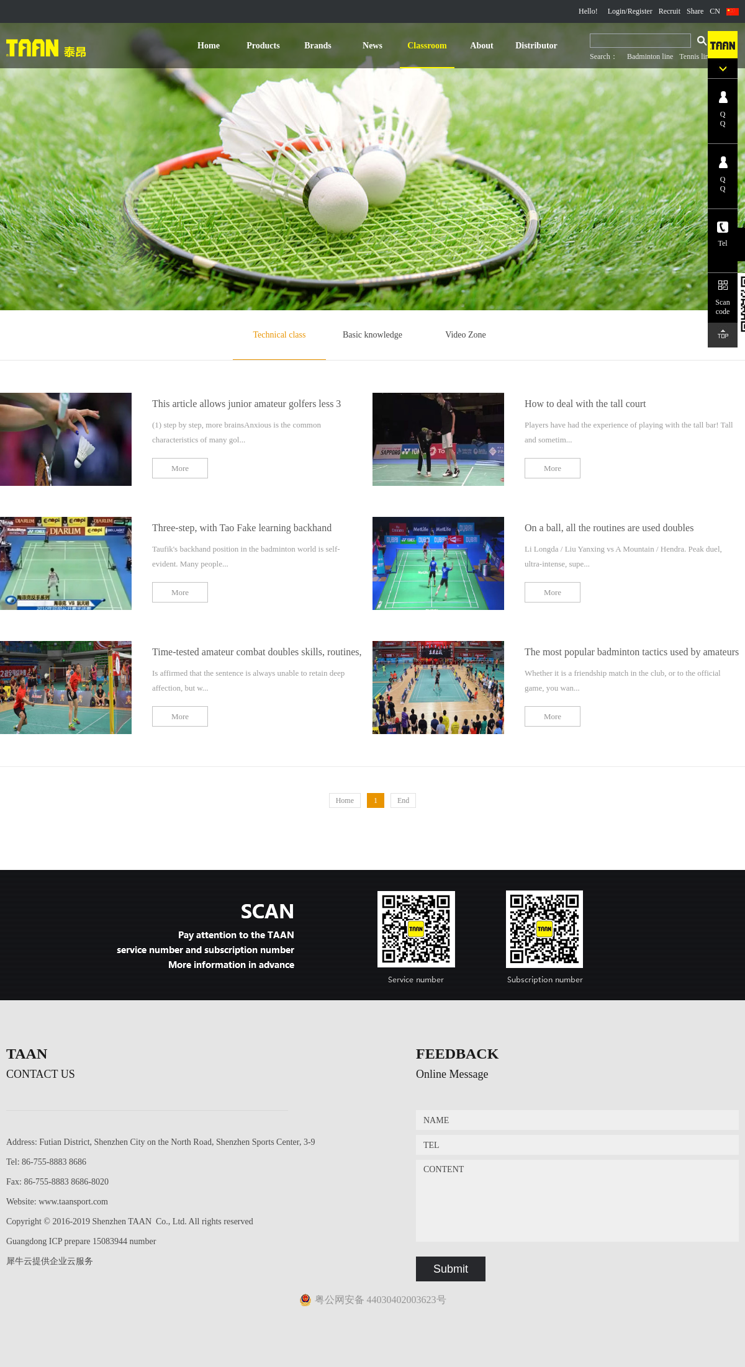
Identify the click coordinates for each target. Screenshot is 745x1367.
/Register (638, 11)
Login (617, 11)
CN (715, 11)
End (403, 800)
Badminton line (650, 56)
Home (208, 45)
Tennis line (695, 56)
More (180, 468)
